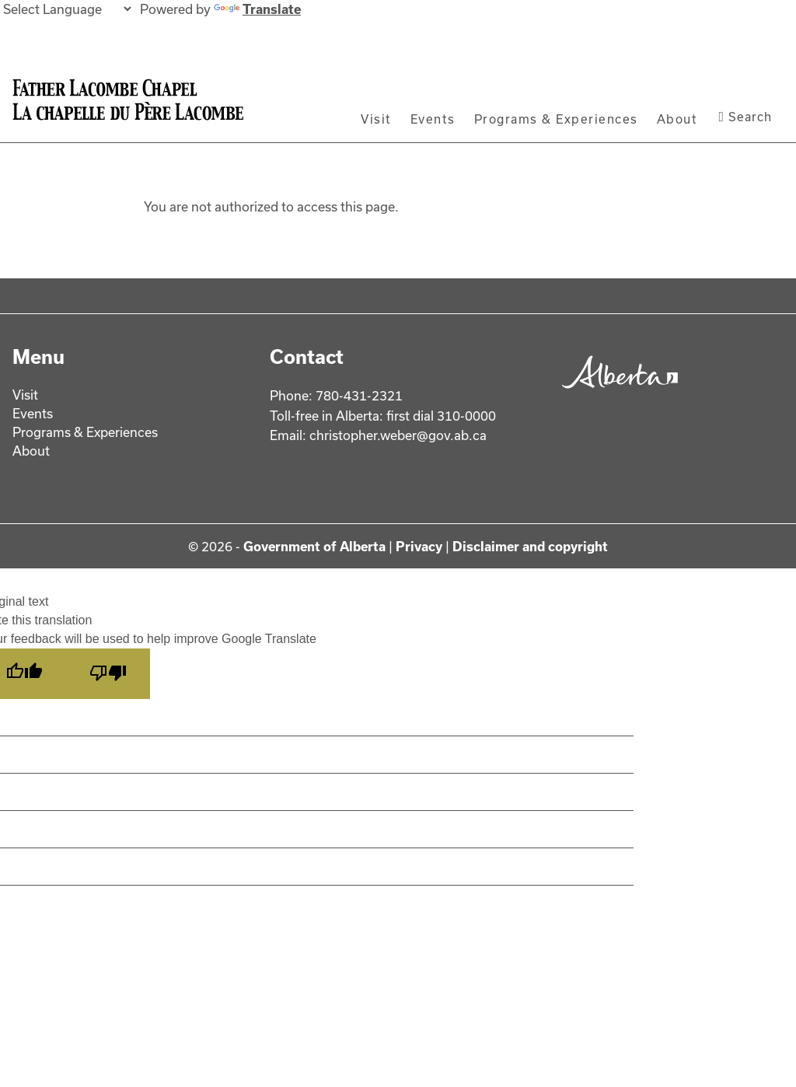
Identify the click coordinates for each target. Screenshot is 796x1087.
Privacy (419, 546)
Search (745, 116)
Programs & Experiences (556, 119)
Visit (376, 119)
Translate (257, 9)
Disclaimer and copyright (530, 546)
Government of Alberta (314, 546)
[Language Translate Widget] (67, 9)
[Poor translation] (108, 673)
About (677, 119)
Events (433, 119)
